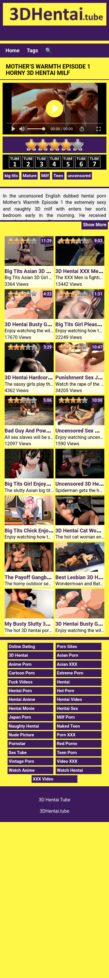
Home (12, 50)
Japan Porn (20, 717)
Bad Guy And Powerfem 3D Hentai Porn (51, 431)
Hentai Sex (67, 708)
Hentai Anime (22, 699)
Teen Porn (67, 752)
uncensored (79, 175)
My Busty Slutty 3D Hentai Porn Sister (49, 624)
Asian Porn (67, 655)
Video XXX (67, 761)
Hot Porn (65, 690)
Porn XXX (66, 734)
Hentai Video (69, 699)
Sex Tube (18, 752)
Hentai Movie (21, 708)
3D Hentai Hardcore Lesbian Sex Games (51, 377)
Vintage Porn (21, 761)
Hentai (63, 682)
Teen (58, 175)
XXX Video (43, 779)
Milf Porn (66, 717)
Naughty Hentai (24, 726)
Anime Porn (20, 664)
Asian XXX (67, 664)
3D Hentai (18, 655)
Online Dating (22, 646)
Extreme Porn (70, 673)
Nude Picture (21, 734)
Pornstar (17, 743)
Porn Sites (67, 646)
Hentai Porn (20, 690)
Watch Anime (21, 770)
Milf (45, 175)
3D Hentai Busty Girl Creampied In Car (49, 324)
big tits (11, 175)
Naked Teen (68, 726)
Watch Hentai (70, 770)
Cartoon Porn (22, 673)
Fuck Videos (21, 682)
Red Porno (67, 743)
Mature (30, 175)
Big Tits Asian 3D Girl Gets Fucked (45, 271)
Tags (32, 50)
